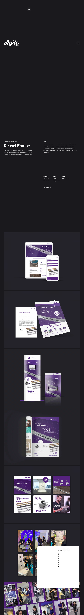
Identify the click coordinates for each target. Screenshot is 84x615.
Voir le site (47, 187)
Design (5, 141)
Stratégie (10, 141)
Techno (15, 141)
